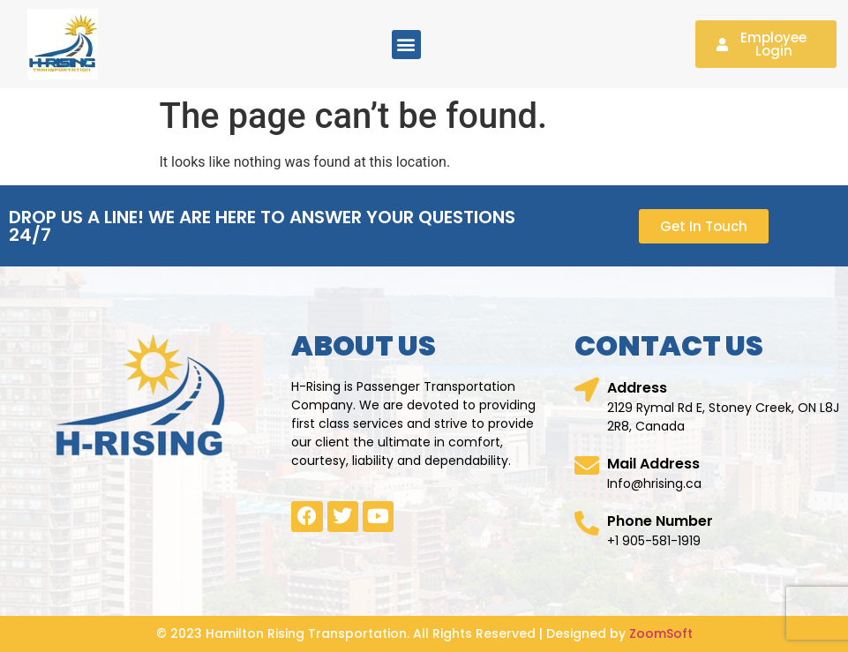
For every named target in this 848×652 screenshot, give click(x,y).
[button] (406, 44)
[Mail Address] (586, 465)
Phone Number (660, 521)
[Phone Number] (586, 523)
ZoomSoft (661, 633)
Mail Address (653, 463)
